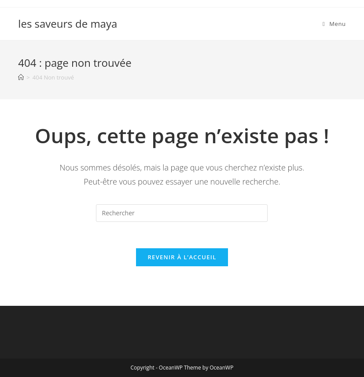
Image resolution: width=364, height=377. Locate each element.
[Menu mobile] (334, 23)
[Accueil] (21, 77)
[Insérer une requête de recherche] (182, 213)
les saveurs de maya (67, 23)
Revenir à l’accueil (181, 257)
